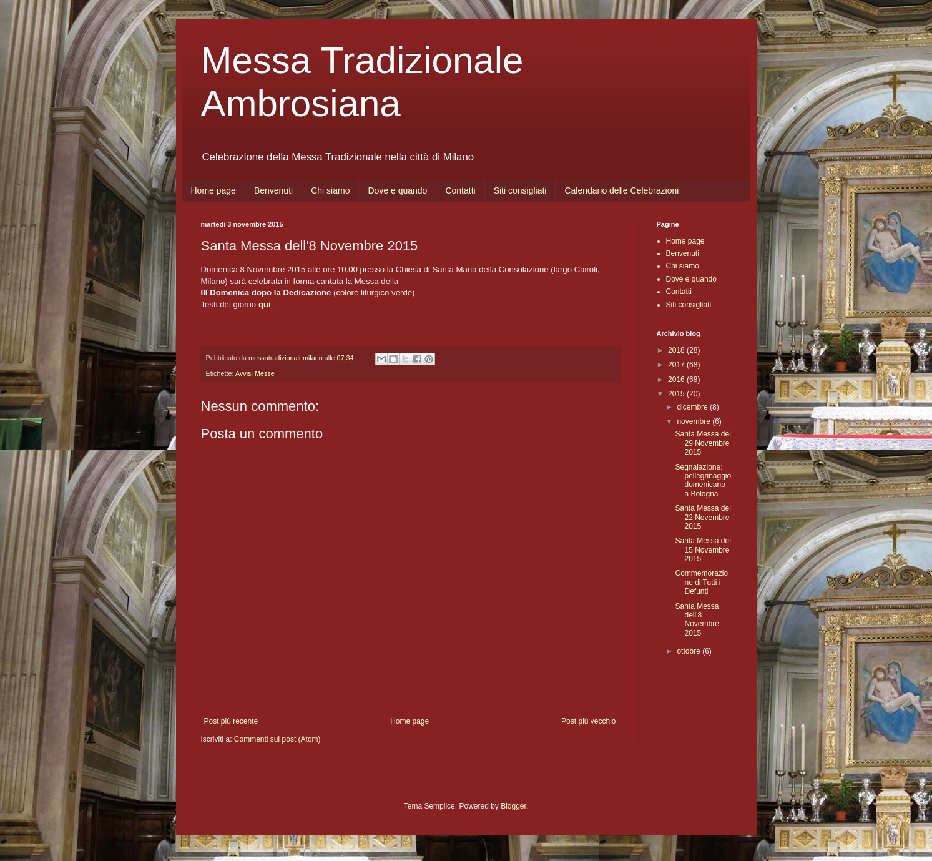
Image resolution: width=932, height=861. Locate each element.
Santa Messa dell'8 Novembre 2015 (697, 619)
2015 (677, 394)
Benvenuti (273, 190)
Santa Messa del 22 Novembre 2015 (702, 517)
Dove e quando (397, 190)
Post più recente (231, 721)
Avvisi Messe (255, 373)
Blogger (513, 806)
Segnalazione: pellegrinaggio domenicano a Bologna (703, 480)
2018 (677, 350)
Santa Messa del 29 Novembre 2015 (702, 443)
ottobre (689, 651)
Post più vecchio (588, 721)
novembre (694, 421)
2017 (677, 364)
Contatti (460, 190)
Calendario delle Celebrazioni (621, 190)
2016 (677, 379)
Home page (213, 190)
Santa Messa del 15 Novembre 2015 (702, 549)
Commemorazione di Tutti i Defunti (701, 582)
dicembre (693, 407)
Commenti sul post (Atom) (277, 739)
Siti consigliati (520, 190)
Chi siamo (330, 190)
